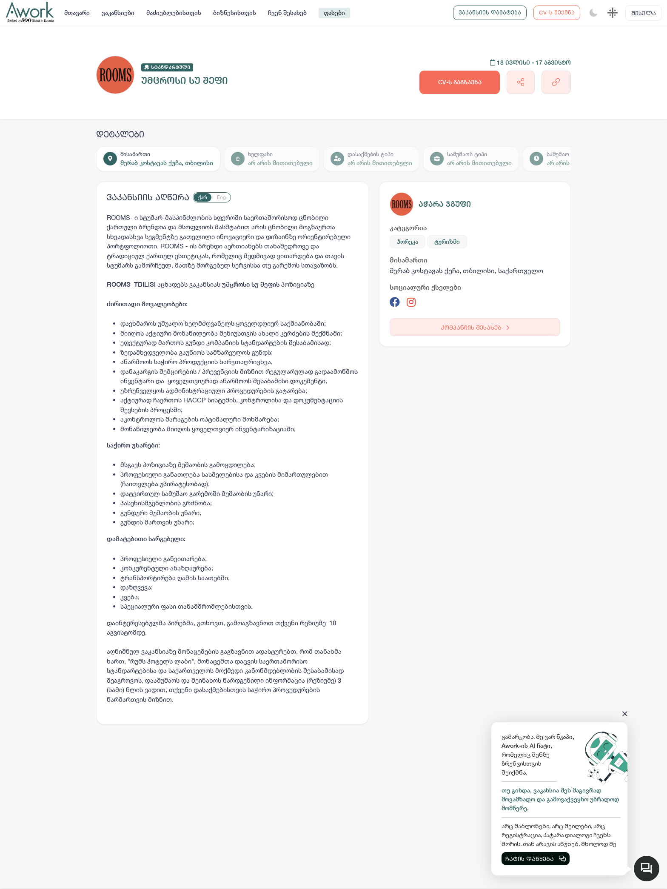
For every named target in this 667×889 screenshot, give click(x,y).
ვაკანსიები (118, 12)
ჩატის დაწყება (535, 858)
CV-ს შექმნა (557, 12)
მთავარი (77, 12)
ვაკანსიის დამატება (490, 12)
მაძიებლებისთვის (173, 12)
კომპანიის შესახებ (475, 327)
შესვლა (643, 13)
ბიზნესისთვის (234, 12)
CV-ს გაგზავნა (460, 82)
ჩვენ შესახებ (287, 12)
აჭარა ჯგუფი (445, 203)
